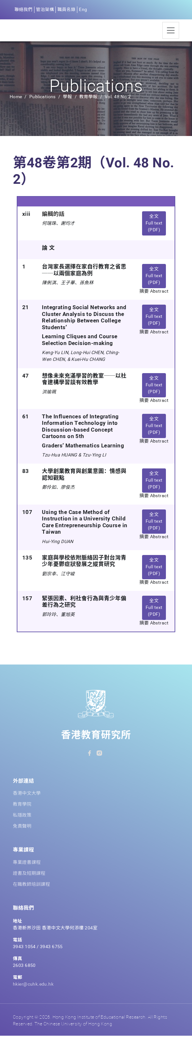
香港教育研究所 (96, 747)
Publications (42, 108)
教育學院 (22, 815)
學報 (67, 108)
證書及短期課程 (29, 885)
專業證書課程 (27, 874)
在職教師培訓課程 (31, 896)
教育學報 (89, 108)
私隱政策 (22, 826)
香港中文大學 (27, 804)
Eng (85, 9)
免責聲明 (22, 837)
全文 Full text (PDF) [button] (154, 234)
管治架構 (46, 9)
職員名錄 (68, 9)
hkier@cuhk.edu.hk (33, 995)
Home (16, 108)
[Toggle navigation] (170, 36)
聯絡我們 (23, 9)
